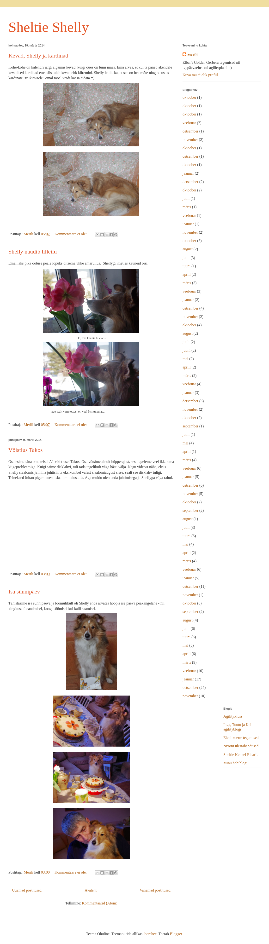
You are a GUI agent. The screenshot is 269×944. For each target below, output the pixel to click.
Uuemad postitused (27, 890)
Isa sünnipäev (24, 591)
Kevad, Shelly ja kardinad (38, 55)
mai (185, 359)
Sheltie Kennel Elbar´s (240, 755)
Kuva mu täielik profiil (200, 75)
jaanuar (188, 173)
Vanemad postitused (155, 890)
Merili (192, 55)
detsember (190, 131)
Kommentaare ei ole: (71, 234)
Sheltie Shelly (48, 27)
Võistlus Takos (25, 450)
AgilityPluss (232, 716)
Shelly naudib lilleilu (32, 251)
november (190, 140)
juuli (186, 198)
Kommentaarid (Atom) (99, 903)
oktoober (189, 97)
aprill (187, 274)
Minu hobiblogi (235, 763)
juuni (186, 266)
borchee (150, 934)
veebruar (189, 123)
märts (187, 207)
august (188, 249)
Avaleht (91, 890)
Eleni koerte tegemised (241, 738)
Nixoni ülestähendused (240, 746)
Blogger (176, 934)
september (190, 426)
